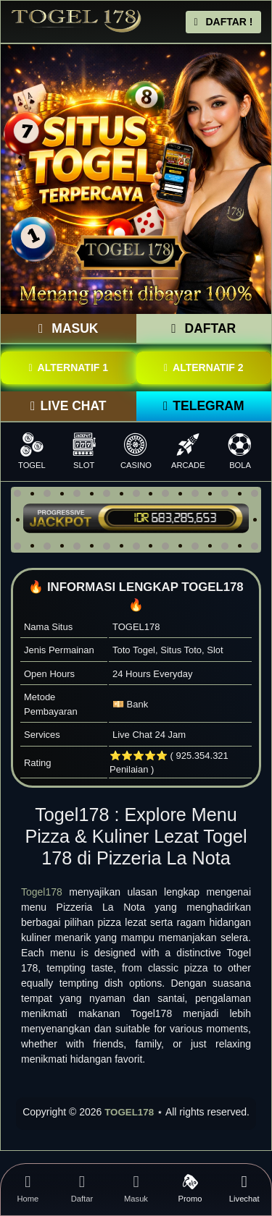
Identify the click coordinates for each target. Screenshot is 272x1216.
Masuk (136, 1188)
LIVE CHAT (68, 406)
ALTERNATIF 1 (68, 367)
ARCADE (188, 451)
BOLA (240, 451)
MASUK (68, 328)
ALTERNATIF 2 (204, 367)
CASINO (136, 451)
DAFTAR (203, 328)
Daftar (82, 1188)
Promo (190, 1188)
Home (28, 1188)
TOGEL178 (129, 1112)
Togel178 (41, 892)
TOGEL (32, 451)
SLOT (84, 451)
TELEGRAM (203, 406)
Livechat (244, 1188)
